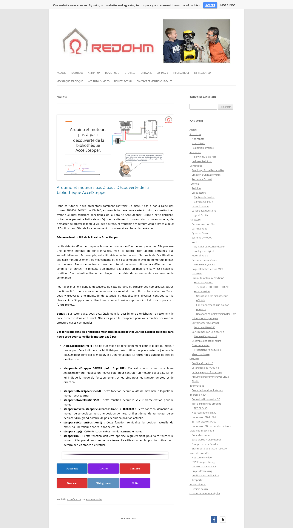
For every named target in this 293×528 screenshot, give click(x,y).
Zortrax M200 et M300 (204, 412)
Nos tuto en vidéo (99, 72)
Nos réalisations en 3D (204, 403)
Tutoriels (129, 63)
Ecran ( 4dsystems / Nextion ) (208, 268)
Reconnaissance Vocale (204, 250)
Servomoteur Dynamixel (205, 313)
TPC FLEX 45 (200, 398)
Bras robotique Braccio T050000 (209, 439)
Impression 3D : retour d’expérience (211, 416)
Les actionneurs (200, 196)
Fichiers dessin (123, 72)
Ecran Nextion (202, 282)
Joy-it (194, 232)
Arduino (196, 178)
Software (162, 63)
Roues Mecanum (201, 425)
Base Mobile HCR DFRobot (206, 430)
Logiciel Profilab (200, 205)
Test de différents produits (206, 394)
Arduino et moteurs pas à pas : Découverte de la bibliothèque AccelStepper (103, 180)
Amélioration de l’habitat (205, 466)
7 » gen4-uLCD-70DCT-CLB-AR (212, 277)
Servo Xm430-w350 (204, 318)
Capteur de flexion (204, 187)
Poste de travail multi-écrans (207, 380)
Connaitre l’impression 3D (206, 389)
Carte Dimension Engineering (208, 322)
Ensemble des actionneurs (206, 331)
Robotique (77, 63)
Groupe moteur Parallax (205, 434)
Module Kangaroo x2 (205, 327)
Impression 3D (202, 63)
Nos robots (198, 129)
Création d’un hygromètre (206, 165)
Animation (94, 63)
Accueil (61, 63)
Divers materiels (200, 336)
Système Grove (200, 223)
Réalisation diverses (203, 138)
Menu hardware (200, 345)
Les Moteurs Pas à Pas (204, 457)
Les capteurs (199, 183)
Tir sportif (197, 470)
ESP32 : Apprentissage (204, 452)
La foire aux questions (204, 201)
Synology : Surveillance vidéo (208, 161)
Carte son (197, 264)
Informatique (181, 63)
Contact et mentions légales (154, 72)
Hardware (146, 63)
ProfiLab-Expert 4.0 (202, 354)
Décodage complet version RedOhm (216, 304)
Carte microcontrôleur (204, 214)
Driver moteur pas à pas (205, 309)
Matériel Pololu (200, 246)
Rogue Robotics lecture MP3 (207, 259)
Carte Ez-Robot (200, 219)
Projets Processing (202, 461)
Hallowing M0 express (204, 147)
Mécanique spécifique (70, 72)
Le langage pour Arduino (205, 358)
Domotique (112, 63)
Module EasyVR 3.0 (204, 255)
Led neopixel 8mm (202, 152)
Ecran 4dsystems (203, 273)
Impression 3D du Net (204, 407)
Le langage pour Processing (207, 363)
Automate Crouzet (202, 170)
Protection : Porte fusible (207, 340)
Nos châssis (198, 134)
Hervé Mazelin (94, 490)
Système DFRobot (202, 228)
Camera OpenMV (203, 192)
